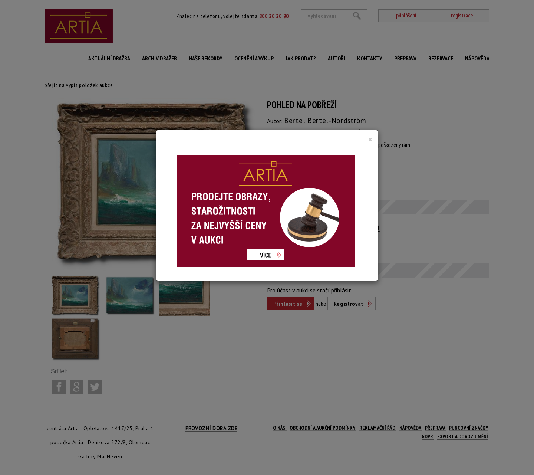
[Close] (370, 139)
